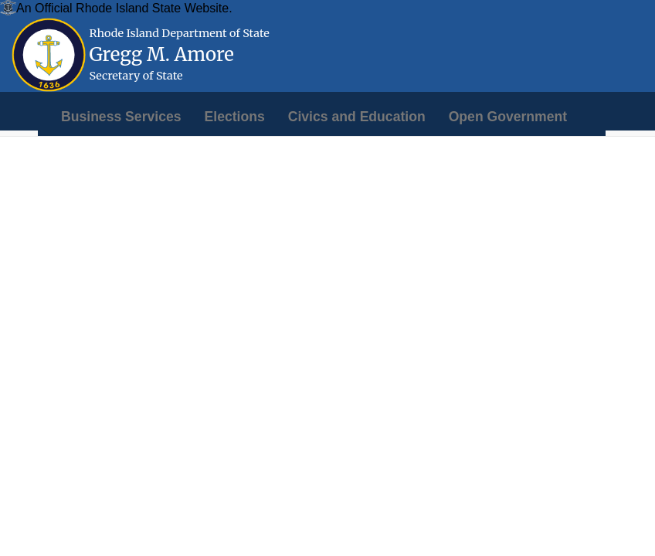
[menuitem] (121, 116)
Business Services (121, 116)
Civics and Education (357, 116)
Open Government (508, 116)
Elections (235, 116)
